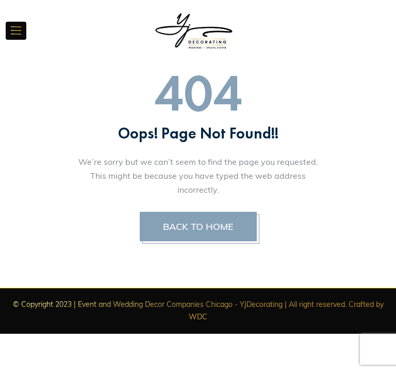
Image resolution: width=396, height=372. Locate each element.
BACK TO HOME (198, 227)
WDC (198, 316)
